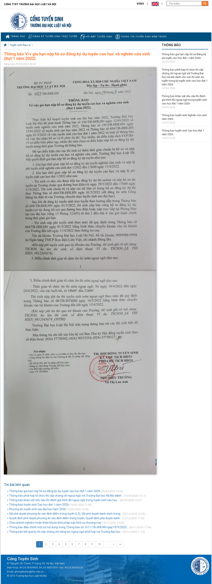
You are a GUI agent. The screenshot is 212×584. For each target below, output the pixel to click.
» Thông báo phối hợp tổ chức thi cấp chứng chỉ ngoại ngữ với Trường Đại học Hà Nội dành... (65, 495)
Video (140, 3)
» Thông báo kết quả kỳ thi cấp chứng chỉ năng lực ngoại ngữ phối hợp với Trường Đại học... (64, 531)
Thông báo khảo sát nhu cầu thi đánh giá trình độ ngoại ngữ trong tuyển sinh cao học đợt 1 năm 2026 (184, 100)
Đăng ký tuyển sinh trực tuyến (52, 36)
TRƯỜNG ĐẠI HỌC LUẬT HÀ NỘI (50, 25)
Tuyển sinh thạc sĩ (20, 45)
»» (120, 544)
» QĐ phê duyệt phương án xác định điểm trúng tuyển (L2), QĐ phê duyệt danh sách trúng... (64, 513)
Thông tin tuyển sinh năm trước (141, 36)
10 (99, 544)
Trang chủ (15, 36)
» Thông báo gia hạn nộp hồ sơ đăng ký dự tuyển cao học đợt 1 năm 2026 (53, 491)
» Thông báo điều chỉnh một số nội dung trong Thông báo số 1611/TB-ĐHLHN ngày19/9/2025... (67, 527)
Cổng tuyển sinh (46, 18)
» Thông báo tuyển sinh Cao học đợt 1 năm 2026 (38, 504)
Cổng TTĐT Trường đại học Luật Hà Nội (30, 4)
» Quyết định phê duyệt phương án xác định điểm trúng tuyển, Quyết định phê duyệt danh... (64, 518)
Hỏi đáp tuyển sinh (96, 36)
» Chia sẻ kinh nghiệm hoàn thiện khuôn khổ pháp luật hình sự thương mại (54, 522)
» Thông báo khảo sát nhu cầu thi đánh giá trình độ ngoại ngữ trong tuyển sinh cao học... (63, 500)
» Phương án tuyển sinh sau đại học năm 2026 (36, 509)
